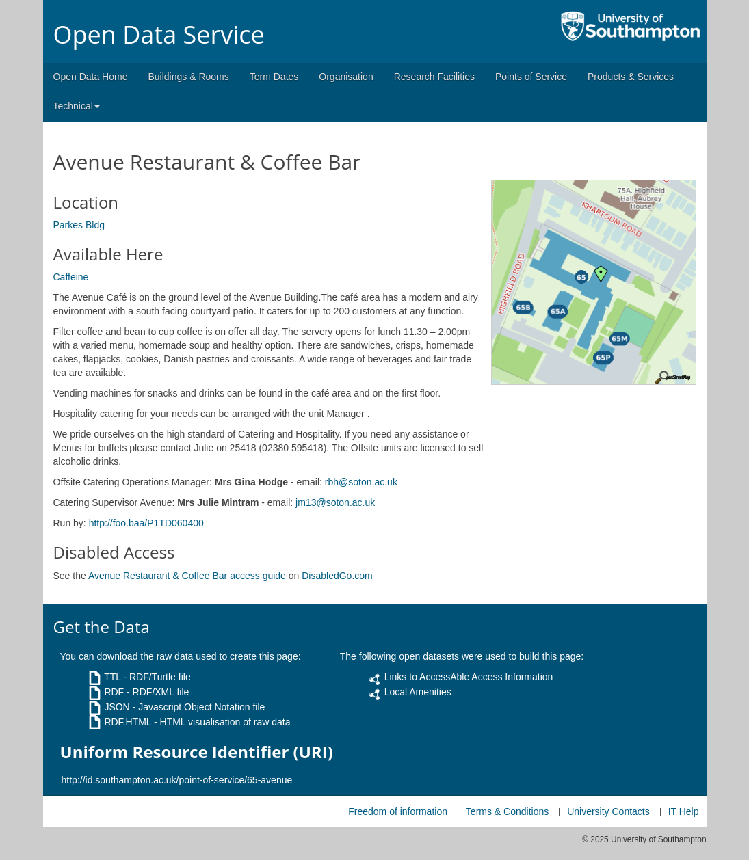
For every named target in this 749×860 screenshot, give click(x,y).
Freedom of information (397, 811)
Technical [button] (76, 105)
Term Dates (274, 76)
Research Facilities (434, 76)
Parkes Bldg (79, 224)
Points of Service (531, 76)
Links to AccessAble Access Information (468, 676)
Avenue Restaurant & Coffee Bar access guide (187, 575)
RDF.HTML (127, 721)
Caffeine (71, 276)
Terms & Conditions (507, 811)
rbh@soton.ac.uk (361, 481)
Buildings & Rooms (188, 76)
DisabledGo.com (337, 575)
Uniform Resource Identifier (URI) (196, 752)
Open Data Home (90, 76)
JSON (116, 706)
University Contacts (608, 811)
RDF (114, 691)
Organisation (346, 76)
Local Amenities (417, 691)
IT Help (683, 811)
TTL (112, 676)
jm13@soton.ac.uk (335, 502)
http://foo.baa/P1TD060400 (146, 523)
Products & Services (631, 76)
